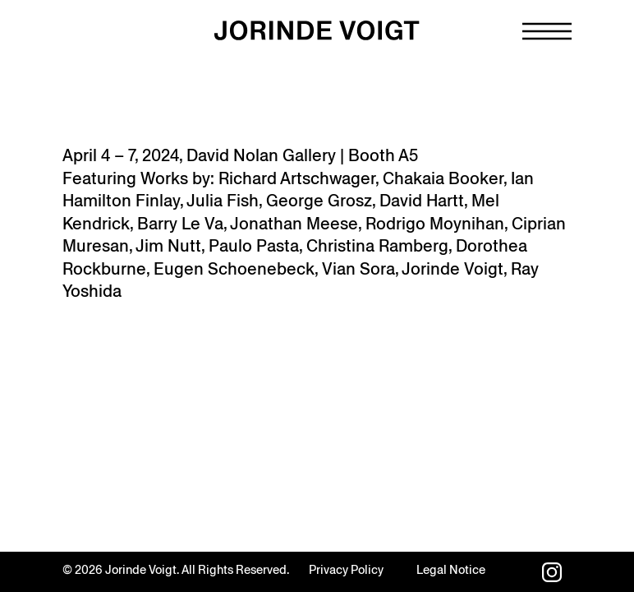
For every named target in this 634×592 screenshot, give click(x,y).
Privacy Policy (346, 570)
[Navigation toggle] (547, 31)
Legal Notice (450, 570)
